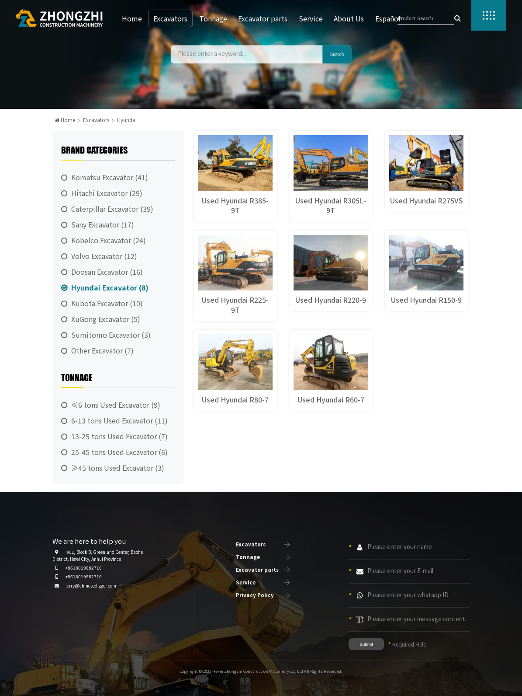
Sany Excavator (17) (102, 224)
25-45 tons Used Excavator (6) (119, 452)
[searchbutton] (457, 18)
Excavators (96, 119)
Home (65, 119)
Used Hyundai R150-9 (426, 299)
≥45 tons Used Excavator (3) (117, 467)
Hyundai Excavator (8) (110, 287)
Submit (366, 644)
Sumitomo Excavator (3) (111, 334)
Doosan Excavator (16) (107, 271)
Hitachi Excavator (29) (106, 193)
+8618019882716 (84, 567)
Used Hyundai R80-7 (235, 399)
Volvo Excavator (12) (104, 256)
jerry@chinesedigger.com (91, 585)
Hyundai (127, 119)
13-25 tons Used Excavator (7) (119, 436)
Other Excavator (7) (102, 350)
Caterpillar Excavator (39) (112, 208)
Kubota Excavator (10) (107, 303)
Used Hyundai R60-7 (330, 399)
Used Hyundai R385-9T (235, 205)
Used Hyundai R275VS (426, 200)
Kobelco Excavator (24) (108, 240)
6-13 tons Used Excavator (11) (119, 420)
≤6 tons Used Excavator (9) (115, 404)
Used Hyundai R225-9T (235, 304)
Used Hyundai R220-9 (330, 299)
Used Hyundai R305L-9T (330, 205)
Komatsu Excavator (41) (109, 177)
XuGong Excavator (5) (105, 319)
